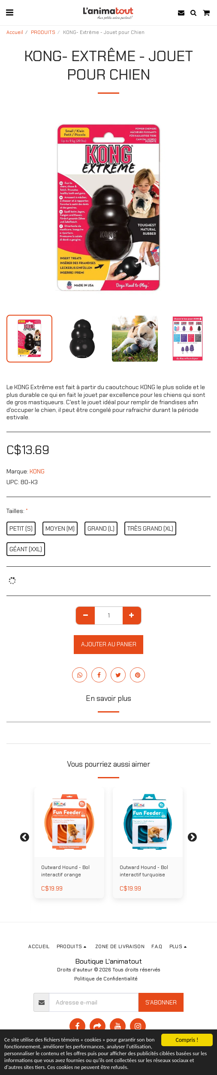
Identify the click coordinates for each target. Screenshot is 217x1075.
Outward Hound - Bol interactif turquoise (144, 871)
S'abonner (161, 1002)
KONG (37, 471)
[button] (9, 12)
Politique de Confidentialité (106, 979)
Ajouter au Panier (108, 644)
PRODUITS (43, 32)
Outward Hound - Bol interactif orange (65, 871)
